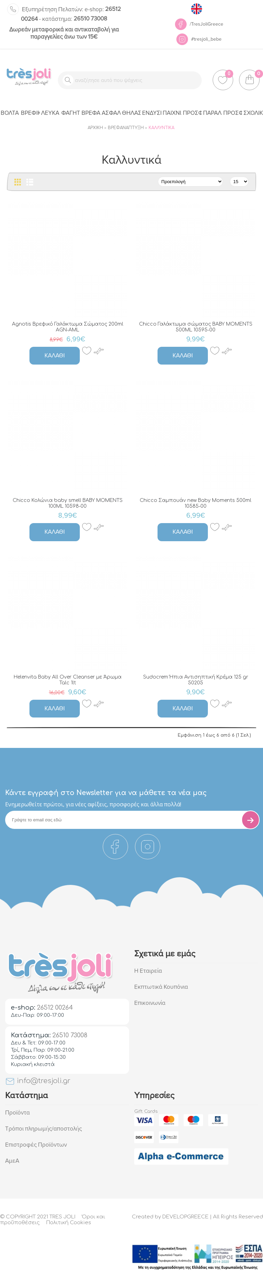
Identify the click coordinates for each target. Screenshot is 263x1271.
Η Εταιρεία (148, 970)
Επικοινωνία (149, 1003)
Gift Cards (146, 1111)
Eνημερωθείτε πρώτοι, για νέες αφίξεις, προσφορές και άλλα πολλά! (93, 804)
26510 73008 (74, 18)
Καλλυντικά (161, 127)
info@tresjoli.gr (38, 1081)
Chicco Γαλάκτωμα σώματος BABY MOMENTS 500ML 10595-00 (195, 327)
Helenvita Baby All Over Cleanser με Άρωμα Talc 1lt (68, 679)
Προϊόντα (17, 1112)
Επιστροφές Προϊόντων (36, 1144)
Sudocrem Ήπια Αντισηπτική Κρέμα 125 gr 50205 (195, 679)
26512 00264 (55, 1007)
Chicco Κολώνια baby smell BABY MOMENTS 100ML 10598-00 (68, 503)
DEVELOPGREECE (185, 1217)
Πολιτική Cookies (68, 1223)
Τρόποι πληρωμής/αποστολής (43, 1128)
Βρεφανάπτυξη (126, 127)
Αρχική (95, 127)
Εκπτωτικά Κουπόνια (161, 986)
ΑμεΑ (12, 1160)
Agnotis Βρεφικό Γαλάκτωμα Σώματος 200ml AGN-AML (67, 327)
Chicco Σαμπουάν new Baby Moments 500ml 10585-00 (195, 503)
